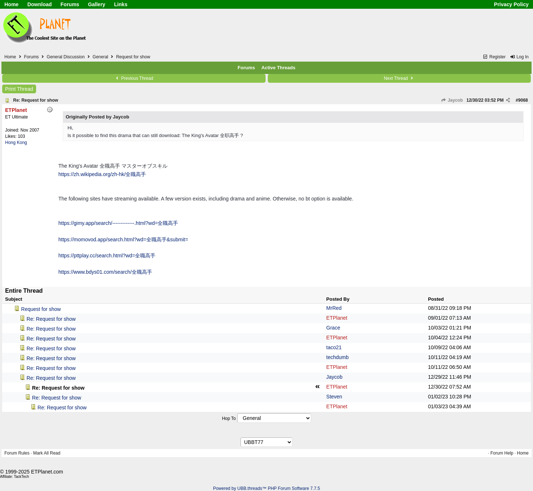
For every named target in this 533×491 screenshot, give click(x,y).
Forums (70, 4)
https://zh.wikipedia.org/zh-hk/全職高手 (102, 174)
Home (11, 4)
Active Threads (279, 67)
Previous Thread (134, 78)
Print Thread (19, 89)
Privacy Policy (511, 4)
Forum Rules (17, 453)
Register (494, 56)
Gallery (96, 4)
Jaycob (452, 100)
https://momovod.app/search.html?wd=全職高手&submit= (123, 239)
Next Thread (399, 78)
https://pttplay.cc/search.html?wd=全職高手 (106, 255)
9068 (523, 100)
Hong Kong (16, 142)
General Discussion (66, 56)
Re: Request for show (35, 100)
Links (121, 4)
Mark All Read (47, 453)
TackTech (21, 477)
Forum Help (501, 453)
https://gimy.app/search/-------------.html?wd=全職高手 (118, 223)
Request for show (41, 309)
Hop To (229, 418)
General (100, 56)
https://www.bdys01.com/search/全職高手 (105, 272)
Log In (519, 56)
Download (39, 4)
